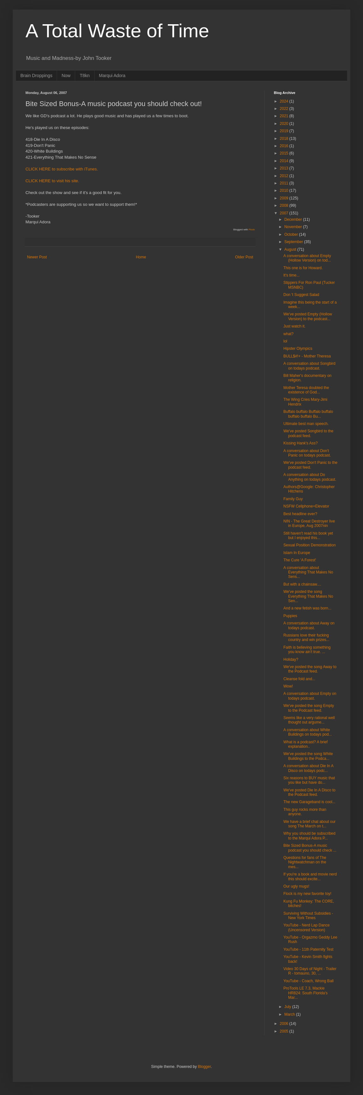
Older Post (244, 257)
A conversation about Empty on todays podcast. (309, 695)
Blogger (204, 1066)
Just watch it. (294, 326)
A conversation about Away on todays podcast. (309, 625)
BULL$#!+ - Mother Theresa (307, 356)
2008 (284, 205)
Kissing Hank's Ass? (300, 443)
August (290, 249)
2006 (284, 1023)
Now (65, 75)
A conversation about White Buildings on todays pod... (307, 732)
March (290, 1014)
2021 (284, 116)
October (291, 234)
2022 (284, 108)
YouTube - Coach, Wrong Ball (308, 981)
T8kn (84, 75)
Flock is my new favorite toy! (307, 893)
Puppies (290, 616)
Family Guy (293, 499)
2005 (284, 1031)
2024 (284, 101)
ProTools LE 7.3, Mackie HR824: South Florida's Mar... (305, 993)
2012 (284, 176)
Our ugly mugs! (296, 886)
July (288, 1007)
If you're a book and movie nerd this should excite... (310, 876)
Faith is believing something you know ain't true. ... (307, 649)
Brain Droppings (36, 75)
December (293, 219)
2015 (284, 153)
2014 (284, 161)
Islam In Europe (296, 553)
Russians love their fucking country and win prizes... (306, 637)
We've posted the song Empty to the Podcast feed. (308, 707)
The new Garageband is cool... (309, 802)
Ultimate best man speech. (306, 423)
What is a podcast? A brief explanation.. (305, 744)
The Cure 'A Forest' (299, 560)
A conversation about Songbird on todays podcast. (309, 365)
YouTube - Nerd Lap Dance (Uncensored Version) (306, 927)
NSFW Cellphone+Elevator (306, 506)
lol (285, 341)
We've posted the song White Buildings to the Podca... (308, 756)
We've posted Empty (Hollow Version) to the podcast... (307, 316)
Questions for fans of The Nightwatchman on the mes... (304, 862)
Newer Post (37, 257)
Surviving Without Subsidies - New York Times (308, 915)
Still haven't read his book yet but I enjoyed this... (308, 535)
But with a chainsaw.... (302, 584)
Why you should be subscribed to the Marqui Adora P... (309, 835)
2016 (284, 146)
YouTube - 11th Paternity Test (308, 949)
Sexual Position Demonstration (309, 545)
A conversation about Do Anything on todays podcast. (309, 476)
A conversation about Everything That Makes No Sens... (308, 572)
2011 (284, 183)
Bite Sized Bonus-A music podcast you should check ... (309, 847)
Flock (252, 229)
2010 (284, 190)
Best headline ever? (300, 514)
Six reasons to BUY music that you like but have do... (309, 780)
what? (288, 334)
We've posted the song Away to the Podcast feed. (310, 669)
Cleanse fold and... (299, 679)
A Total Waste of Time (117, 30)
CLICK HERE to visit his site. (52, 180)
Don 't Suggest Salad (301, 294)
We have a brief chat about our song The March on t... (309, 823)
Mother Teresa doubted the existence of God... (306, 389)
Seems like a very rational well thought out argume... (309, 720)
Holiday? (290, 659)
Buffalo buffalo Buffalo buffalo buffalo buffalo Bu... (308, 413)
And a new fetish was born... (307, 608)
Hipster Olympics (297, 348)
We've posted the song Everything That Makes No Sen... (308, 596)
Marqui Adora (112, 75)
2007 (284, 213)
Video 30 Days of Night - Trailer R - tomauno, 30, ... (310, 971)
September (294, 242)
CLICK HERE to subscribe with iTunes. (61, 169)
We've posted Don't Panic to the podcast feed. (310, 464)
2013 (284, 168)
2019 (284, 131)
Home (141, 257)
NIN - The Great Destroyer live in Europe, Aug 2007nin (309, 523)
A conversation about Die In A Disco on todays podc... (308, 768)
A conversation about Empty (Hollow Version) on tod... (307, 258)
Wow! (288, 686)
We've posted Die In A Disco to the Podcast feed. (309, 792)
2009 (284, 198)
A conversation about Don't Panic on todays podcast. (307, 453)
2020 (284, 123)
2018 (284, 138)
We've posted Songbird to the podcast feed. (308, 433)
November (293, 227)
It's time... (291, 275)
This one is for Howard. (303, 268)
